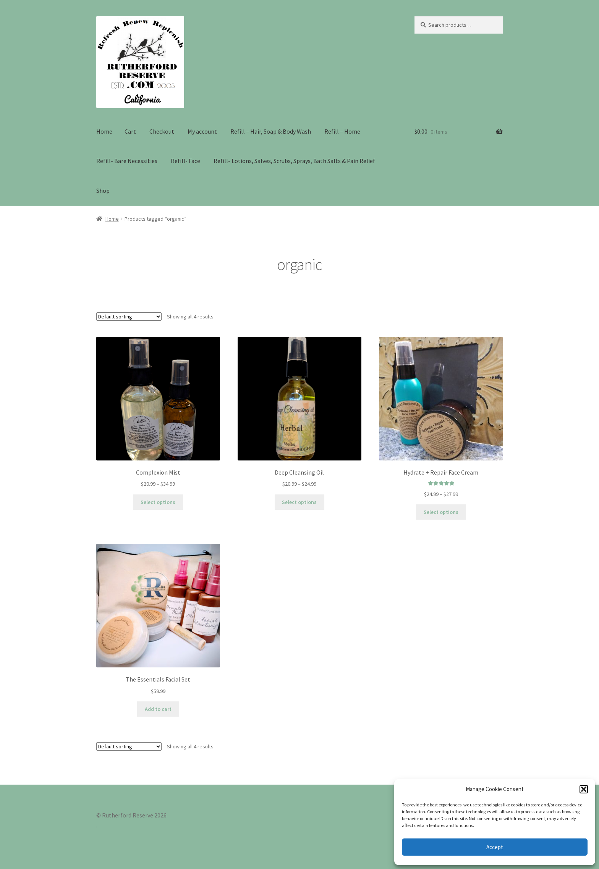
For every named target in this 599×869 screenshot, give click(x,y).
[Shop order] (129, 316)
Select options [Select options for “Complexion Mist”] (158, 502)
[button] (584, 789)
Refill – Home (342, 131)
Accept (494, 847)
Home (104, 131)
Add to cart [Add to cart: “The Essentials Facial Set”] (158, 709)
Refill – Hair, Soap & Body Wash (270, 131)
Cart (130, 131)
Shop (103, 190)
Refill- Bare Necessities (126, 161)
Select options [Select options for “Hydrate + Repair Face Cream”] (441, 512)
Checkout (161, 131)
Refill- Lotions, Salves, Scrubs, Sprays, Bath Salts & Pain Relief (294, 161)
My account (202, 131)
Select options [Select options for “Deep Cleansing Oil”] (299, 502)
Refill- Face (185, 161)
